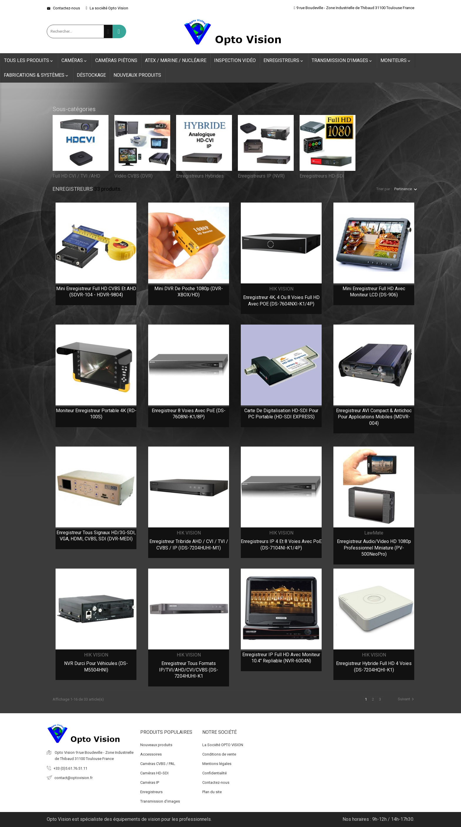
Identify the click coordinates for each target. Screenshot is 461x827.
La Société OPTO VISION (222, 745)
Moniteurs (395, 61)
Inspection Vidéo (235, 60)
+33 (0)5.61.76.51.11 (70, 768)
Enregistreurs (283, 61)
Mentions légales (216, 763)
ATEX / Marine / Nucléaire (175, 60)
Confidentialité (214, 773)
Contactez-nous (63, 8)
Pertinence (403, 189)
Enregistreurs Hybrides (200, 176)
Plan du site (212, 792)
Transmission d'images (342, 61)
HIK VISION (281, 289)
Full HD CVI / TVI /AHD (76, 176)
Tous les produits (29, 61)
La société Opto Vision (107, 8)
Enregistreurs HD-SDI (322, 176)
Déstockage (91, 75)
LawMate (373, 533)
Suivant (406, 699)
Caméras (74, 61)
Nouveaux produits (137, 75)
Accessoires (151, 754)
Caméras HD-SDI (154, 773)
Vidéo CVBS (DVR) (133, 176)
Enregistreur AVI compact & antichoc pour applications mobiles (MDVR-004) (374, 417)
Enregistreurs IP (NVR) (261, 176)
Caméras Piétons (116, 60)
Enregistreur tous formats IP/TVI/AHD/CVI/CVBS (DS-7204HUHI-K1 (188, 670)
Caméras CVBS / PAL (157, 763)
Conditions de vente (219, 754)
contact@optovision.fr (73, 778)
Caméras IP (149, 782)
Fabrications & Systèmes (36, 75)
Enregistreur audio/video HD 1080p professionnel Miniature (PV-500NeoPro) (374, 548)
